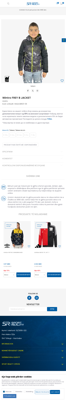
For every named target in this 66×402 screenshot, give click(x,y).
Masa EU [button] (5, 130)
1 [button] (26, 82)
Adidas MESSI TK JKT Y (41, 252)
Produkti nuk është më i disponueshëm (20, 145)
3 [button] (33, 82)
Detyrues (8, 392)
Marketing (29, 392)
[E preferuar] (57, 3)
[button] (62, 81)
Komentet (32, 159)
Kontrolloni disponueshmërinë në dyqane (32, 165)
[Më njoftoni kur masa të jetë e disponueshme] (5, 135)
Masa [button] (12, 130)
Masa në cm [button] (20, 130)
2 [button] (29, 82)
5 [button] (39, 82)
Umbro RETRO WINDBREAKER (13, 252)
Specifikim (32, 152)
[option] (33, 51)
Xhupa (5, 101)
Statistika (18, 392)
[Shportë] (61, 4)
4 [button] (36, 82)
